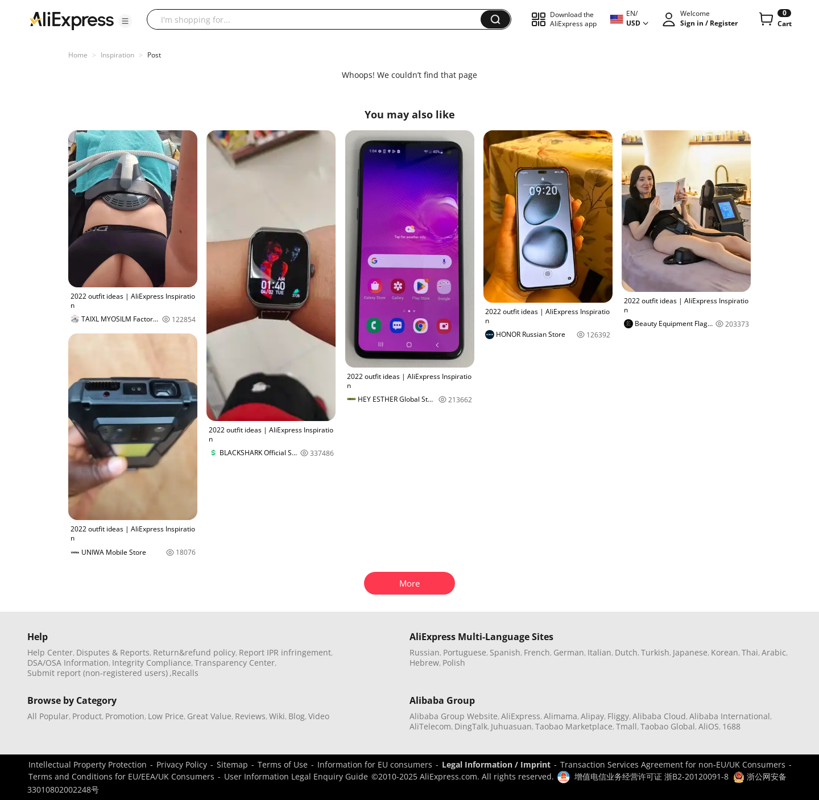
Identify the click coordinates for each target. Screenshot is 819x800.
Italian (599, 652)
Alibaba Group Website (454, 716)
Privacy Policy (181, 764)
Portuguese (464, 652)
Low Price (166, 716)
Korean (724, 652)
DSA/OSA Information (68, 662)
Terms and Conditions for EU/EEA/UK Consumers (121, 776)
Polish (453, 662)
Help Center (50, 652)
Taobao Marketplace (574, 726)
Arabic (774, 652)
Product (87, 716)
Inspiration (117, 55)
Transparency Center (235, 662)
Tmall (626, 726)
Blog (296, 716)
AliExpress (520, 716)
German (568, 652)
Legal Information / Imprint (496, 764)
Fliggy (618, 716)
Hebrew (424, 662)
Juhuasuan (511, 726)
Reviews (250, 716)
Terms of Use (283, 764)
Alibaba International (729, 716)
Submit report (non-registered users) (97, 672)
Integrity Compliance (151, 662)
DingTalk (470, 726)
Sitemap (232, 764)
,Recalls (183, 672)
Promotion (124, 716)
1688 (731, 726)
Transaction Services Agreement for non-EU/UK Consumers (672, 764)
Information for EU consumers (374, 764)
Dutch (626, 652)
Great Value (209, 716)
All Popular (48, 716)
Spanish (505, 652)
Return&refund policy (194, 652)
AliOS (708, 726)
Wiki (277, 716)
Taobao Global (667, 726)
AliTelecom (430, 726)
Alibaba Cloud (659, 716)
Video (318, 716)
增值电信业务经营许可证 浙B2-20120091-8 (651, 776)
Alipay (592, 716)
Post (154, 55)
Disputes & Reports (113, 652)
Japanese (690, 652)
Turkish (655, 652)
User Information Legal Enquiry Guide (296, 776)
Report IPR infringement (285, 652)
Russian (425, 652)
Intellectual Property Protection (87, 764)
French (537, 652)
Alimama (560, 716)
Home (78, 55)
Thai (750, 652)
